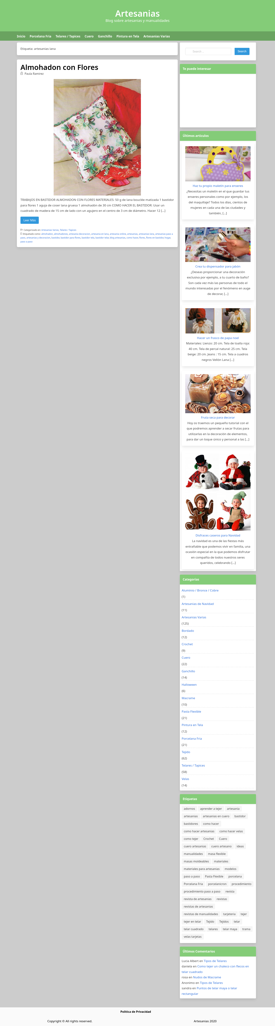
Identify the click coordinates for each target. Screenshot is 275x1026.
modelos (230, 869)
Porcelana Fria (40, 36)
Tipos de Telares (215, 961)
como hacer (132, 237)
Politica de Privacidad (135, 1012)
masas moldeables (196, 861)
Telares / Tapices (68, 36)
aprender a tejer (211, 809)
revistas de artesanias (198, 906)
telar (237, 922)
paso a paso (26, 241)
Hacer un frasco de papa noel (218, 338)
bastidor (56, 237)
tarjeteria (229, 914)
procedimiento (241, 884)
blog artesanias (117, 237)
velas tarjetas (193, 937)
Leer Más (30, 220)
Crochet (187, 644)
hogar (167, 237)
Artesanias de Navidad (198, 604)
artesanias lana (146, 233)
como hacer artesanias (199, 831)
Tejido (186, 752)
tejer (244, 914)
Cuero (89, 36)
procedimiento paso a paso (202, 891)
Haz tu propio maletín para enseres (218, 186)
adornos (189, 809)
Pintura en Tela (127, 36)
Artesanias (137, 13)
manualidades (193, 854)
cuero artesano (221, 846)
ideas (240, 846)
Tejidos (224, 922)
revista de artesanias (198, 899)
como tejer (191, 839)
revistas (222, 899)
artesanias (132, 233)
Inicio (21, 36)
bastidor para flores (70, 237)
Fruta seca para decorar (218, 417)
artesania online (118, 233)
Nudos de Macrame (207, 977)
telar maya (230, 929)
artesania (233, 809)
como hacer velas (231, 831)
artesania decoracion (79, 233)
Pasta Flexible (191, 711)
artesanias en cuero (216, 816)
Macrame (188, 698)
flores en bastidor (155, 237)
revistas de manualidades (201, 914)
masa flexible (217, 854)
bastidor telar (102, 237)
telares (213, 929)
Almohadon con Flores (59, 67)
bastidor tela (88, 237)
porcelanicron (217, 884)
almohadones (61, 233)
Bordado (188, 631)
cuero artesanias (195, 846)
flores (142, 237)
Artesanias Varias (156, 36)
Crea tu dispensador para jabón (217, 266)
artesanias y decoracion (38, 237)
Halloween (189, 685)
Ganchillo (105, 36)
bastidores (191, 824)
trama (246, 929)
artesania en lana (100, 233)
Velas (185, 779)
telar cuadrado (194, 929)
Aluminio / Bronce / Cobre (200, 590)
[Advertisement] (217, 99)
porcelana (235, 876)
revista (229, 891)
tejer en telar (192, 922)
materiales (221, 861)
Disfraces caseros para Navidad (218, 535)
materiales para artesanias (202, 869)
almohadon (47, 233)
